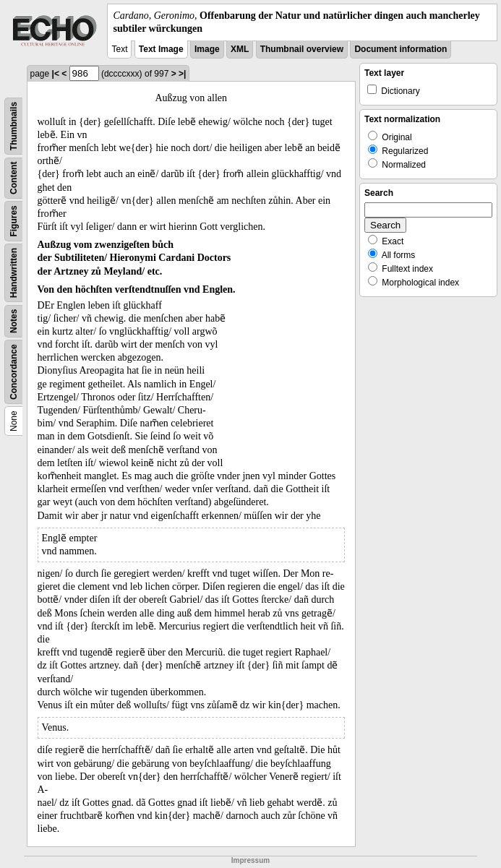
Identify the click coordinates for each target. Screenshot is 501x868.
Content (14, 178)
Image (207, 49)
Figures (14, 221)
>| (182, 74)
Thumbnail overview (301, 49)
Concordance (14, 372)
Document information (400, 49)
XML (240, 49)
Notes (14, 321)
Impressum (250, 860)
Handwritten (14, 273)
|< (55, 74)
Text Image (161, 49)
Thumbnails (14, 126)
